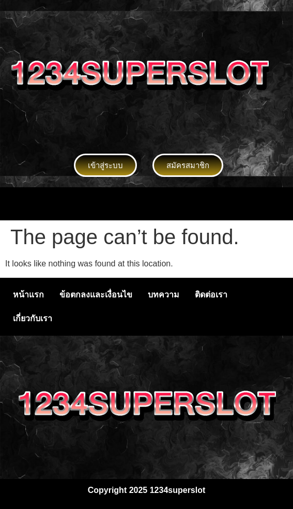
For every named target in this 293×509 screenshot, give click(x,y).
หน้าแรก (28, 294)
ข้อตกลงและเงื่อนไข (95, 294)
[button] (146, 203)
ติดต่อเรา (211, 294)
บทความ (163, 294)
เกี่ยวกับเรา (32, 318)
